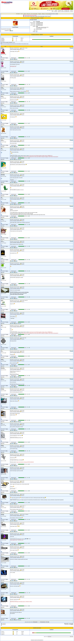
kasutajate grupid (66, 10)
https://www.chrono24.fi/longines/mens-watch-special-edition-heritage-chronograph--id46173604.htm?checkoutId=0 (40, 156)
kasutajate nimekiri (60, 10)
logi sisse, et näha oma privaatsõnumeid (63, 11)
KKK (49, 10)
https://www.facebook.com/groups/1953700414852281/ (25, 462)
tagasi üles (2, 59)
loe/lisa (7, 71)
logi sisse (71, 11)
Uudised (25, 13)
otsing (52, 10)
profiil (52, 11)
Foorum (22, 13)
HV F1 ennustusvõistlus (34, 13)
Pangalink (39, 13)
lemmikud (55, 11)
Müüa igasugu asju (13, 66)
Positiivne (2, 38)
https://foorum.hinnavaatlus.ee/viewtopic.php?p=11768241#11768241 (21, 601)
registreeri (71, 10)
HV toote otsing (47, 13)
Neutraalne (2, 39)
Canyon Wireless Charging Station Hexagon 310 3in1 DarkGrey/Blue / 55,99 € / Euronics (37, 16)
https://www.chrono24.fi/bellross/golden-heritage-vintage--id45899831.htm (40, 155)
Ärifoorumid (28, 13)
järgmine (71, 624)
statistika (56, 10)
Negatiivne (2, 40)
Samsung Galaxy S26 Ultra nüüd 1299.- (31, 15)
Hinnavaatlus (18, 13)
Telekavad (43, 13)
